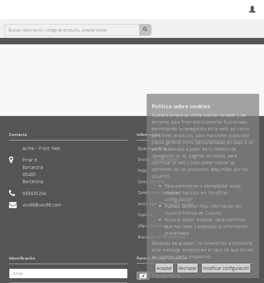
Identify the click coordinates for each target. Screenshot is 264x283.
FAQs (142, 170)
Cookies (145, 214)
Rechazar (187, 268)
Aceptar (164, 268)
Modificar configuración (226, 268)
